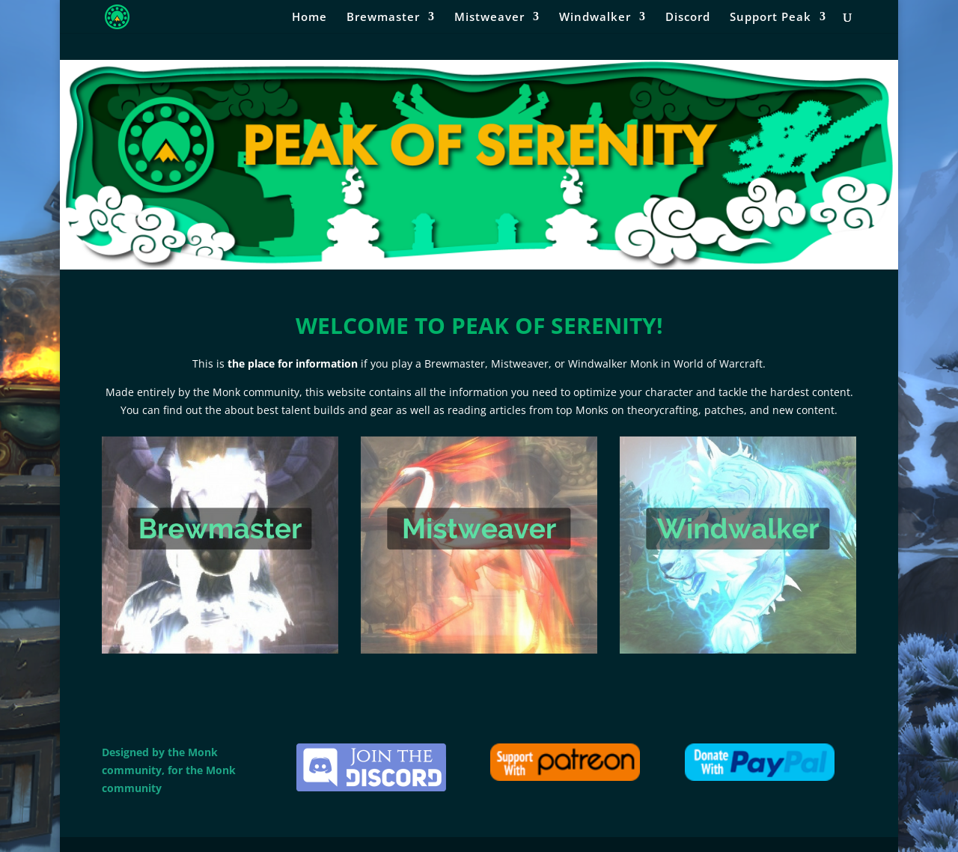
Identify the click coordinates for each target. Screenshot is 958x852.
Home (309, 17)
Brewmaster (383, 17)
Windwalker (595, 17)
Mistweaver (489, 17)
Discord (687, 17)
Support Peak (770, 17)
